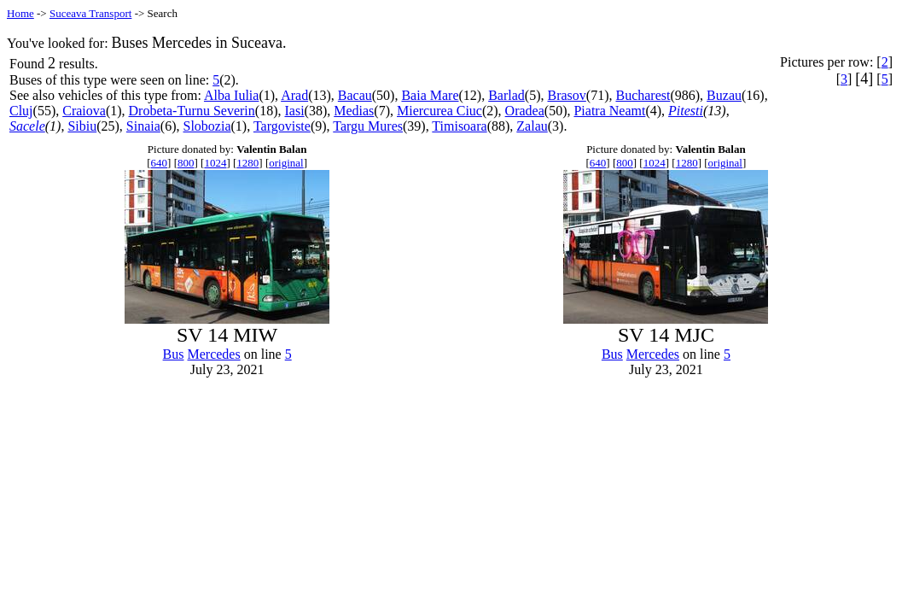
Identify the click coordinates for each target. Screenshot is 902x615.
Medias (354, 110)
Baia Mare (429, 95)
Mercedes (214, 354)
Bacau (355, 95)
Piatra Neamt (609, 110)
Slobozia (207, 126)
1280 (247, 162)
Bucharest (642, 95)
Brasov (566, 95)
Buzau (724, 95)
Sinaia (143, 126)
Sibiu (81, 126)
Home (20, 13)
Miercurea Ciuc (439, 110)
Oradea (524, 110)
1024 (215, 162)
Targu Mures (368, 126)
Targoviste (282, 126)
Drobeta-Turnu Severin (192, 110)
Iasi (294, 110)
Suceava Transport (90, 13)
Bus (173, 354)
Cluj (21, 110)
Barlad (506, 95)
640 (159, 162)
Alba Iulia (231, 95)
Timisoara (459, 126)
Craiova (84, 110)
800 (186, 162)
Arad (294, 95)
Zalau (531, 126)
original (286, 162)
